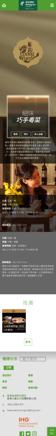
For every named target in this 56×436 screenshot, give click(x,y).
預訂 (26, 134)
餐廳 (30, 381)
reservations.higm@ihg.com (23, 410)
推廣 (30, 375)
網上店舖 (38, 134)
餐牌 (15, 134)
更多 (28, 342)
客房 (4, 381)
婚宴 (4, 387)
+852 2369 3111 (15, 404)
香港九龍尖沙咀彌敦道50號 (21, 398)
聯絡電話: (6, 225)
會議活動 (33, 387)
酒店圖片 (7, 375)
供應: (4, 204)
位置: (4, 200)
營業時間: (6, 208)
